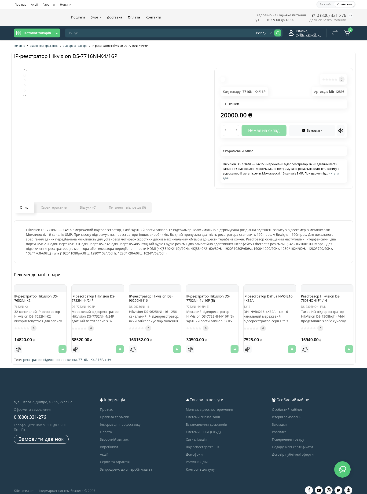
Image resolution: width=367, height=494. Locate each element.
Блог (96, 17)
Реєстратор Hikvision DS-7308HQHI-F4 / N (325, 300)
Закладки (279, 418)
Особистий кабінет (287, 403)
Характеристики (54, 207)
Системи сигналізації (203, 411)
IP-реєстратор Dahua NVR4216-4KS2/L (265, 300)
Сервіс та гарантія (115, 456)
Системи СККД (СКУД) (203, 426)
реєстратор (32, 354)
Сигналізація (196, 433)
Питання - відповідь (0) (127, 207)
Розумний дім (197, 456)
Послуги (78, 17)
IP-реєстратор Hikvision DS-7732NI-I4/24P (95, 300)
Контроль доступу (200, 463)
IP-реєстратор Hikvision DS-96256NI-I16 (152, 300)
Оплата (134, 17)
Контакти (153, 17)
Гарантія (49, 4)
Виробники (109, 441)
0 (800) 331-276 (329, 15)
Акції (34, 4)
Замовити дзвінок (41, 432)
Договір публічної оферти (293, 448)
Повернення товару (288, 433)
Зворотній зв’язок (114, 433)
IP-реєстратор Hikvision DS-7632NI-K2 (37, 300)
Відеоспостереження (203, 441)
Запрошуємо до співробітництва (126, 463)
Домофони (194, 448)
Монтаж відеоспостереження (209, 403)
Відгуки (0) (88, 207)
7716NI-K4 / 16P (90, 354)
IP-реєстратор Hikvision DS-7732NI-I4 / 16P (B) (209, 300)
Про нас (20, 4)
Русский (325, 4)
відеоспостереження (60, 354)
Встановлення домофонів (206, 418)
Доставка (114, 17)
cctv (108, 354)
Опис (24, 207)
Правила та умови (114, 411)
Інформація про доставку (120, 418)
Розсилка (279, 426)
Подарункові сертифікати (292, 441)
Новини (65, 4)
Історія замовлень (286, 411)
